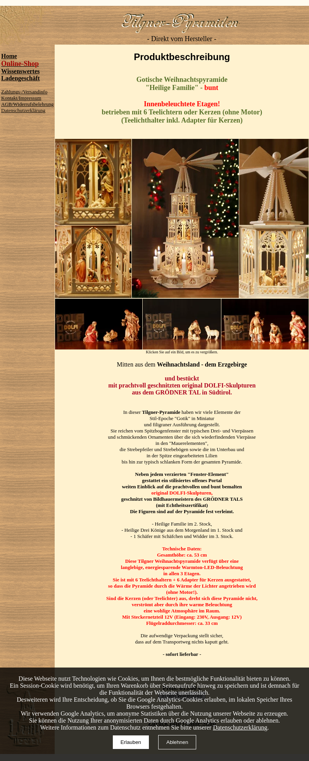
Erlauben (131, 742)
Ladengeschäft (20, 78)
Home (9, 56)
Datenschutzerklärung (23, 110)
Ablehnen (177, 742)
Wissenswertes (20, 71)
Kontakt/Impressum (21, 98)
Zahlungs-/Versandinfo (24, 92)
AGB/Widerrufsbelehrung (27, 104)
